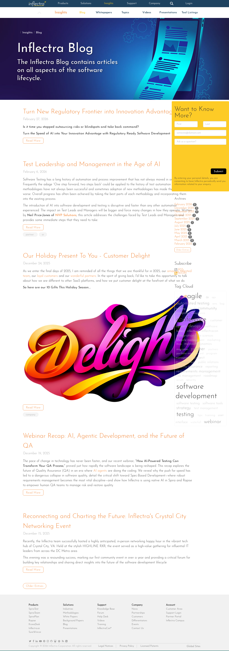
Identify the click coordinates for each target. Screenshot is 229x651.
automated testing (193, 303)
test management (206, 408)
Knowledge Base (106, 608)
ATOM (182, 273)
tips (200, 415)
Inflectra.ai (34, 627)
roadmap (210, 376)
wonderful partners (83, 275)
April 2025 (180, 236)
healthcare (210, 326)
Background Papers (73, 619)
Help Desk (102, 615)
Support (131, 3)
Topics (125, 12)
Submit (218, 171)
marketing (213, 340)
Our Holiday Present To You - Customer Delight (88, 255)
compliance (198, 313)
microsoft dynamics (198, 344)
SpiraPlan (34, 615)
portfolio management (190, 353)
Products (63, 3)
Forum (100, 611)
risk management (189, 376)
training (210, 415)
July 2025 (180, 226)
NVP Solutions (65, 215)
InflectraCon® (104, 627)
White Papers (70, 615)
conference (192, 319)
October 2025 (182, 215)
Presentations (168, 12)
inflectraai (193, 331)
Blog (82, 12)
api (214, 297)
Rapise (32, 619)
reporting (211, 366)
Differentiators (139, 619)
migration (182, 349)
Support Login (173, 611)
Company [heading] (137, 604)
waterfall (196, 422)
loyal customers (47, 275)
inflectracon (210, 331)
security (191, 379)
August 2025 (182, 222)
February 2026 (183, 204)
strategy (184, 408)
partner (30, 234)
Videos (146, 12)
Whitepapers (104, 12)
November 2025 (184, 211)
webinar (212, 421)
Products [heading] (33, 604)
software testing (188, 403)
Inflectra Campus (175, 619)
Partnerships (138, 611)
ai (43, 234)
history (180, 331)
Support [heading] (101, 604)
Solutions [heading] (68, 604)
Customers (137, 615)
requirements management (198, 371)
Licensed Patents (149, 645)
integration (186, 335)
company (31, 414)
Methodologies (71, 611)
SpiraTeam (34, 611)
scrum (180, 380)
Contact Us (138, 627)
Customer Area (174, 608)
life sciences (205, 335)
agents (180, 297)
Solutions (86, 3)
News (135, 608)
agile (195, 296)
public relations (208, 362)
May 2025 (180, 233)
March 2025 (181, 240)
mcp (179, 344)
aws (215, 303)
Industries (68, 608)
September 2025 (184, 218)
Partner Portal (173, 615)
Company (154, 3)
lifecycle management (190, 340)
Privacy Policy (127, 645)
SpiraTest (33, 608)
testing (186, 414)
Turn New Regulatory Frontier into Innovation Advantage (101, 112)
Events (135, 623)
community (207, 308)
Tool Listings (190, 12)
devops (195, 326)
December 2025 (184, 208)
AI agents (100, 470)
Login (189, 3)
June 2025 (180, 229)
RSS (180, 269)
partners (213, 349)
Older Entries (34, 584)
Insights (109, 3)
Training (101, 623)
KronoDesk (34, 623)
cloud (192, 308)
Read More (33, 140)
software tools (213, 403)
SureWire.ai (35, 631)
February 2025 (183, 243)
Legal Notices (105, 645)
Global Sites (193, 645)
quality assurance (190, 366)
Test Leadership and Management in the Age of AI (93, 164)
